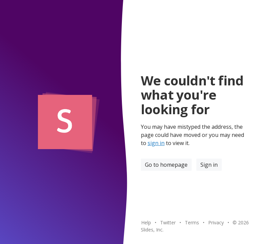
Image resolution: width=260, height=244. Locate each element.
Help (146, 222)
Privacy (216, 222)
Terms (192, 222)
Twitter (168, 222)
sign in (156, 143)
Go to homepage (166, 164)
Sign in (209, 164)
